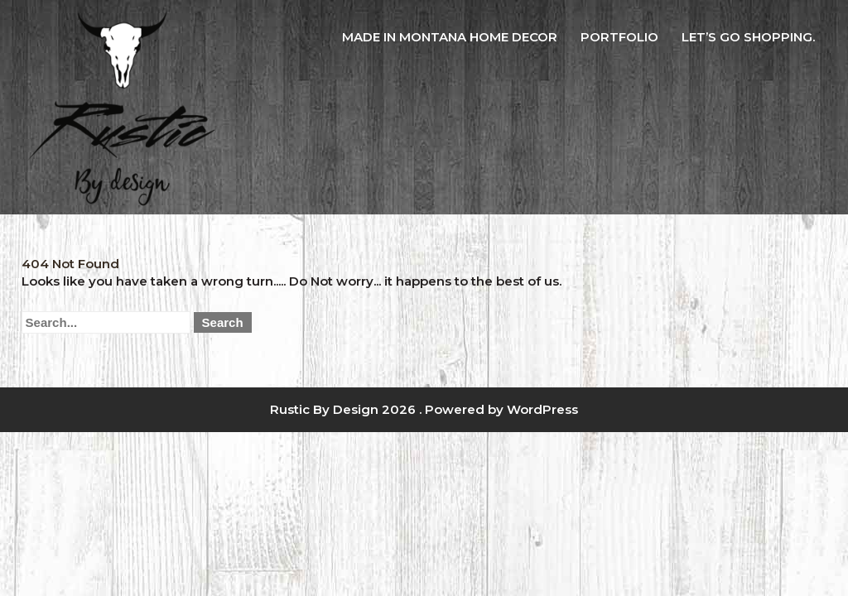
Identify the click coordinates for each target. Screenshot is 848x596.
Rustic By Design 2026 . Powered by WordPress (424, 409)
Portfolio (619, 37)
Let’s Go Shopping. (748, 37)
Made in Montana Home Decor (449, 37)
